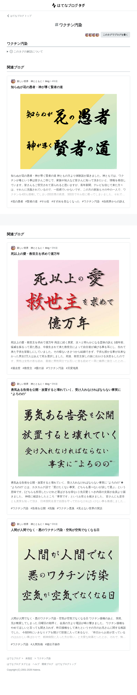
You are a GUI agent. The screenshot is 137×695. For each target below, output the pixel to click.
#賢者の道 (31, 201)
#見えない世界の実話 (89, 508)
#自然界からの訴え (113, 201)
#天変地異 (72, 368)
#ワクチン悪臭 (65, 508)
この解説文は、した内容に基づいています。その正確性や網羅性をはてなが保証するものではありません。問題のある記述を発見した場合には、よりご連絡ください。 (25, 52)
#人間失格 (37, 644)
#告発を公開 (38, 508)
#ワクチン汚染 (91, 201)
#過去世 (15, 368)
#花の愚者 (17, 201)
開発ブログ (47, 664)
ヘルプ (36, 664)
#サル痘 (44, 201)
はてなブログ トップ (19, 15)
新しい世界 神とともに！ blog (33, 81)
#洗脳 (51, 508)
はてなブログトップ (66, 664)
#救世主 (27, 368)
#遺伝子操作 (52, 644)
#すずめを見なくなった (66, 201)
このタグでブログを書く (115, 34)
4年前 (55, 81)
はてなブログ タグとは (18, 664)
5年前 (55, 248)
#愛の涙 (39, 368)
